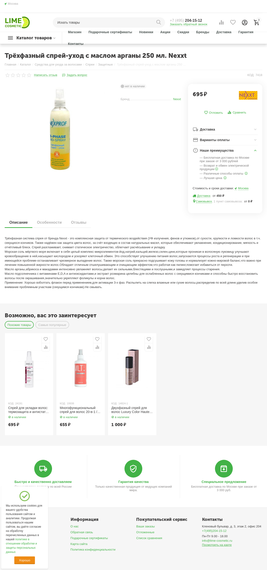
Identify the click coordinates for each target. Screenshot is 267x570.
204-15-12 (186, 20)
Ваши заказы (145, 526)
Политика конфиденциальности (93, 549)
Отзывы (78, 222)
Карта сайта (79, 544)
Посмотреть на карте (217, 545)
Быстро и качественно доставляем (43, 482)
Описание (18, 222)
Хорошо (24, 560)
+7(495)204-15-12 (214, 531)
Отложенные (145, 532)
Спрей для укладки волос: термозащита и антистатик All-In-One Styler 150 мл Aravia (28, 410)
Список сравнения (149, 538)
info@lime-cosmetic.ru (217, 540)
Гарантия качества (133, 482)
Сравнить (236, 112)
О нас (75, 526)
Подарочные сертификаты (89, 538)
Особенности (49, 222)
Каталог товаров (34, 38)
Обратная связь (82, 532)
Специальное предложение (224, 482)
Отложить (213, 113)
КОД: (250, 75)
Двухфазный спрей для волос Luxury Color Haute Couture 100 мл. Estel (130, 410)
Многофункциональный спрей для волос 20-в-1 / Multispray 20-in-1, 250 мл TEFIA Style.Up (79, 410)
